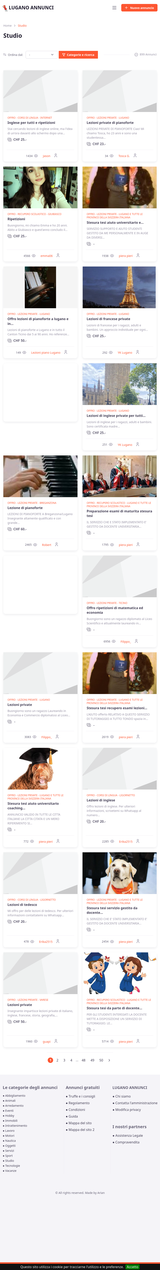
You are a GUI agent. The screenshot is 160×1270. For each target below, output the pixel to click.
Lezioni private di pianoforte (110, 122)
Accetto (132, 1267)
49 (92, 1060)
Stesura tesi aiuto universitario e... (115, 222)
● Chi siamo (121, 1096)
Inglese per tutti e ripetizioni (31, 122)
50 (101, 1060)
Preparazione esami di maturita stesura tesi (119, 513)
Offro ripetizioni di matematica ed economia (115, 610)
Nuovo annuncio (139, 8)
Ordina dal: (13, 55)
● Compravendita (125, 1142)
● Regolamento (78, 1103)
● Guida (72, 1116)
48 (83, 1060)
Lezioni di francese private (108, 319)
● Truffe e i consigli (80, 1096)
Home (7, 26)
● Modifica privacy (126, 1109)
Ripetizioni (16, 219)
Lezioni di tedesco (22, 904)
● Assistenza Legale (127, 1135)
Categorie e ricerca (78, 55)
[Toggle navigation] (114, 7)
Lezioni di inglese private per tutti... (116, 415)
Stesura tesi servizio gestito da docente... (112, 910)
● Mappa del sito (79, 1123)
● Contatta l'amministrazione (135, 1103)
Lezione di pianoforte (25, 507)
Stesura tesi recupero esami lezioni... (117, 708)
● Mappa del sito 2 (80, 1129)
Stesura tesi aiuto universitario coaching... (33, 805)
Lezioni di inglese (101, 800)
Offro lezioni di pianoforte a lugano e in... (38, 321)
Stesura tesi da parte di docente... (114, 1008)
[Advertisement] (40, 392)
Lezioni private (20, 704)
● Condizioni (75, 1109)
